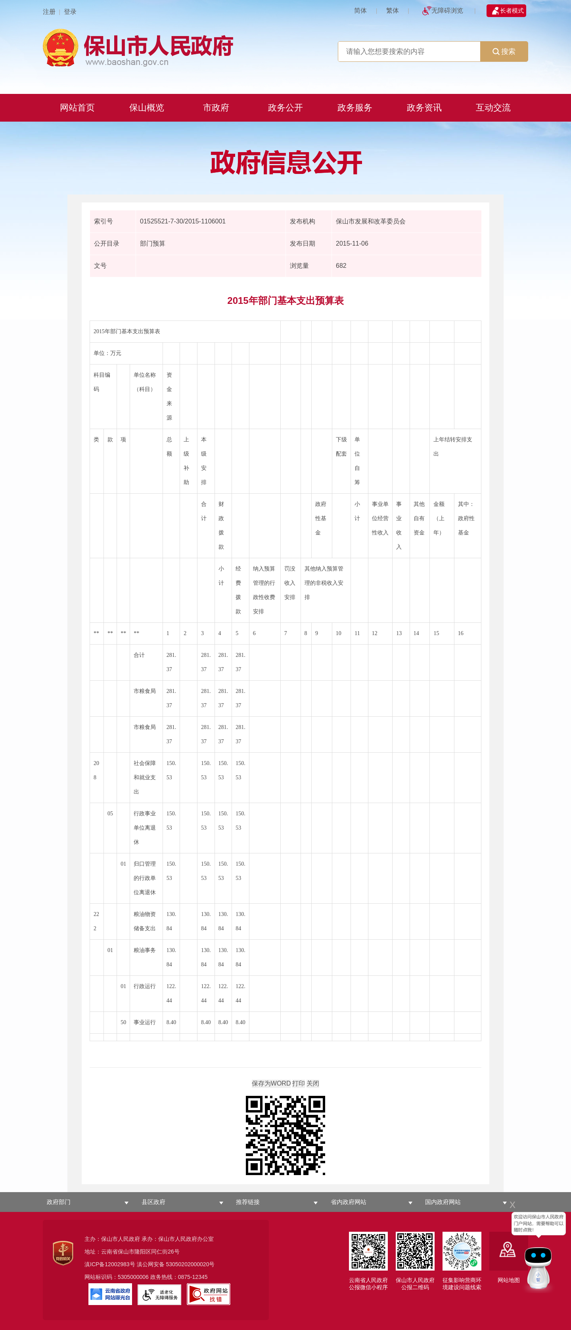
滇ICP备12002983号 (109, 1264)
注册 (49, 11)
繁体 (392, 10)
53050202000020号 (190, 1264)
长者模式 (512, 10)
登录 (70, 11)
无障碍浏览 (447, 10)
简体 (360, 10)
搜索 (503, 51)
